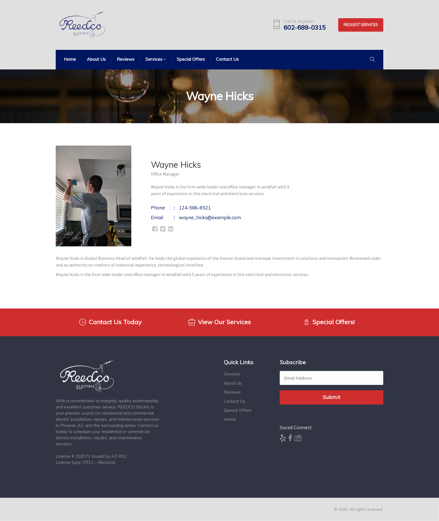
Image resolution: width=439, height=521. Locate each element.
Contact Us (234, 401)
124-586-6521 (195, 208)
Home (230, 419)
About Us (233, 383)
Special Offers (237, 410)
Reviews (232, 392)
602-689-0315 (305, 27)
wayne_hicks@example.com (210, 217)
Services (232, 374)
